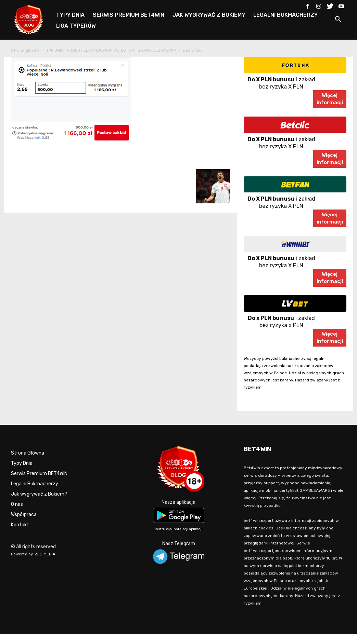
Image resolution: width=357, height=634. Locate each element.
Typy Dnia (22, 463)
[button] (338, 20)
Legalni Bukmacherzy (34, 484)
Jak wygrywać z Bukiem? (39, 494)
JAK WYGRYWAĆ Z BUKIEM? (209, 15)
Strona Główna (27, 453)
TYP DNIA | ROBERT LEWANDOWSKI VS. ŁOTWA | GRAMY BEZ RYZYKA (111, 50)
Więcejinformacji (330, 99)
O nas (17, 504)
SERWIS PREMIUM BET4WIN (128, 15)
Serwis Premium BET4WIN (39, 473)
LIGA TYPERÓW (76, 26)
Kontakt (20, 525)
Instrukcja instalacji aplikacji (179, 529)
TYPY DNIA (70, 15)
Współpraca (24, 514)
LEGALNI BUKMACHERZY (285, 15)
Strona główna (25, 50)
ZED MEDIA (45, 554)
